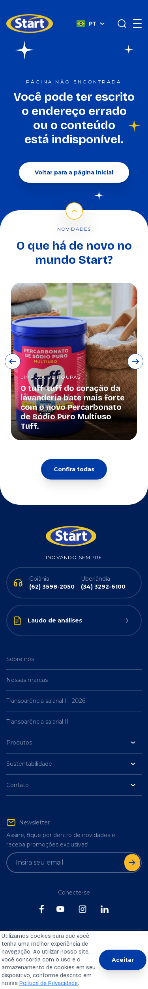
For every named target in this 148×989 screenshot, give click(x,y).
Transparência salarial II (37, 709)
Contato (70, 773)
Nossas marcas (27, 668)
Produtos (70, 730)
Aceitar (123, 959)
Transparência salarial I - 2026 (45, 689)
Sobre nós (20, 647)
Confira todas (74, 457)
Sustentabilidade (70, 752)
